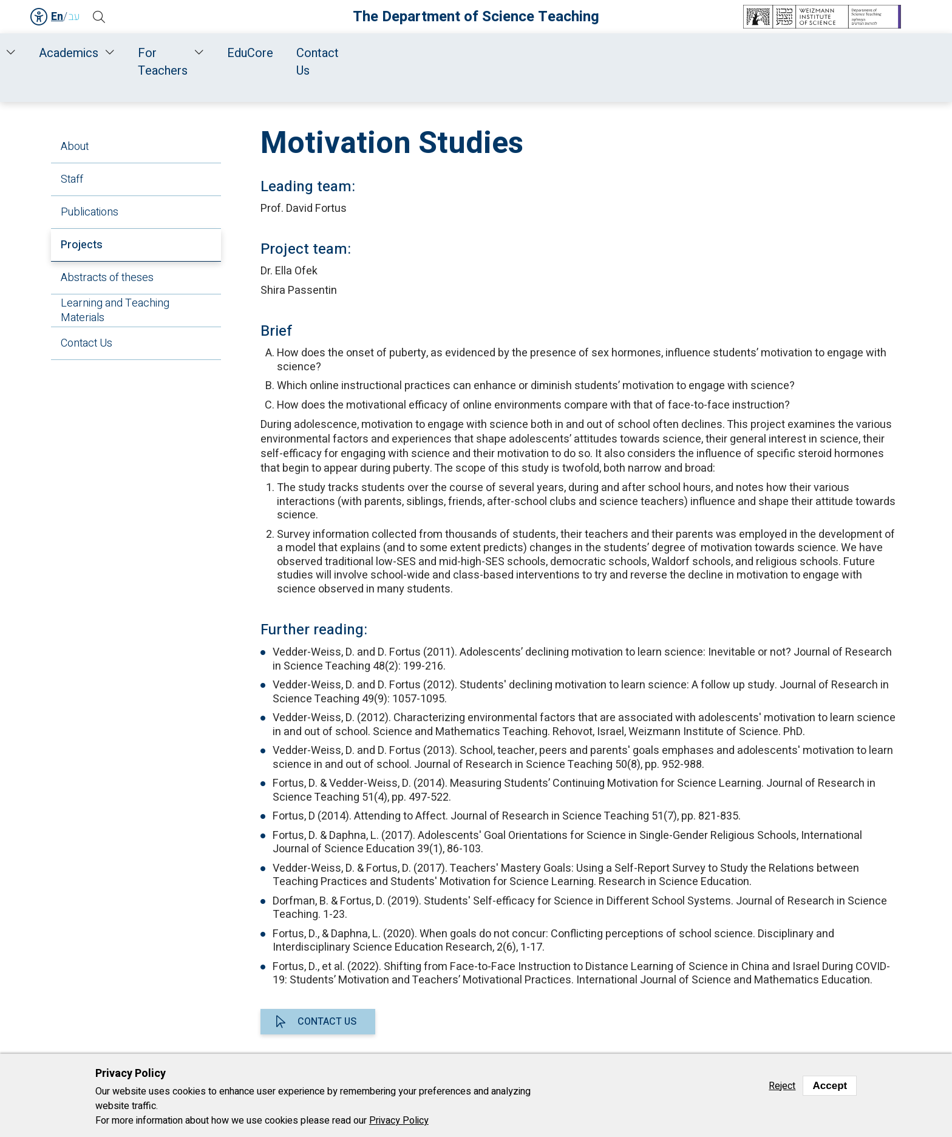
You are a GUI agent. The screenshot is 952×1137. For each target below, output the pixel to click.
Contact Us (802, 53)
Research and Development (376, 53)
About (75, 146)
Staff (247, 53)
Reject (782, 1086)
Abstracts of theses (107, 278)
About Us (186, 53)
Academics (522, 53)
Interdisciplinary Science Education (543, 86)
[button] (102, 17)
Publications (89, 212)
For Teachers (628, 53)
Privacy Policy (399, 1120)
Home (130, 53)
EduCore (727, 53)
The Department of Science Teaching (476, 16)
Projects (82, 245)
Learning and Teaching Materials (115, 310)
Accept (829, 1085)
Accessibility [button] (39, 17)
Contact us (327, 1021)
